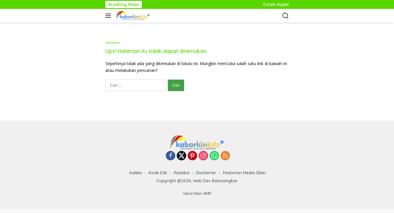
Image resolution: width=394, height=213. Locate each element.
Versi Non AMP (197, 193)
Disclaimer (206, 172)
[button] (109, 16)
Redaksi (181, 172)
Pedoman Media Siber (244, 172)
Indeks (135, 172)
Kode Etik (158, 172)
